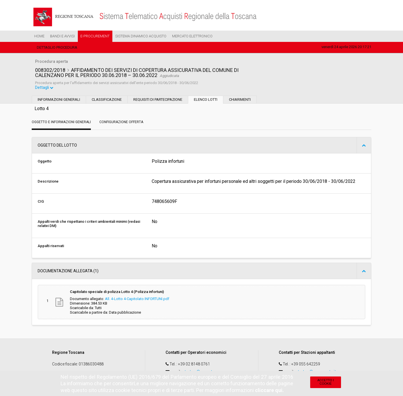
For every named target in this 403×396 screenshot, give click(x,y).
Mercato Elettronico (192, 36)
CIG (41, 202)
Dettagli (44, 88)
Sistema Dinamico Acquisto (140, 36)
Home (39, 36)
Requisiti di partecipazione (157, 100)
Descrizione (48, 182)
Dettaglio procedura (57, 47)
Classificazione (107, 100)
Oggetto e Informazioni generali (61, 123)
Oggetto (45, 162)
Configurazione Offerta (121, 123)
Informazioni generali (59, 100)
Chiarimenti (240, 100)
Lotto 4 (42, 109)
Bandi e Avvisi (62, 36)
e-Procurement (95, 36)
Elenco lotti (205, 100)
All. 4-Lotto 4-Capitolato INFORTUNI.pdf (137, 299)
